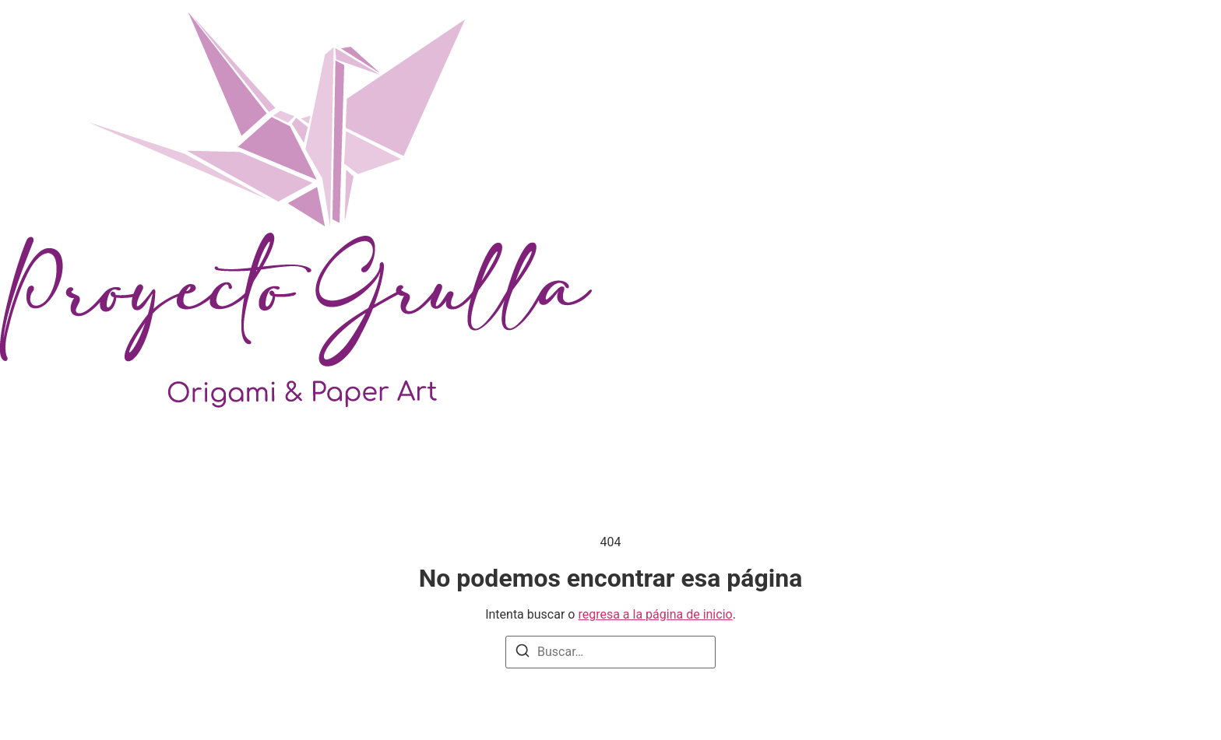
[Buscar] (522, 653)
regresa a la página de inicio (655, 614)
